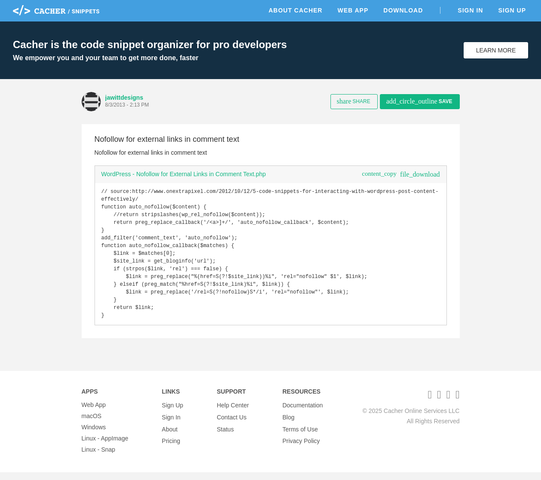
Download (403, 10)
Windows (94, 434)
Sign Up (512, 10)
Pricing (171, 446)
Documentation (302, 412)
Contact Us (231, 423)
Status (225, 434)
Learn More (496, 50)
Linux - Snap (99, 457)
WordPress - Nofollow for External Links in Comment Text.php (183, 174)
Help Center (233, 412)
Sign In (470, 10)
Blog (288, 423)
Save (419, 101)
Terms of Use (300, 434)
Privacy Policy (301, 446)
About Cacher (296, 10)
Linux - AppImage (105, 446)
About (170, 434)
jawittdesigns (124, 97)
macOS (92, 423)
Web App (352, 10)
